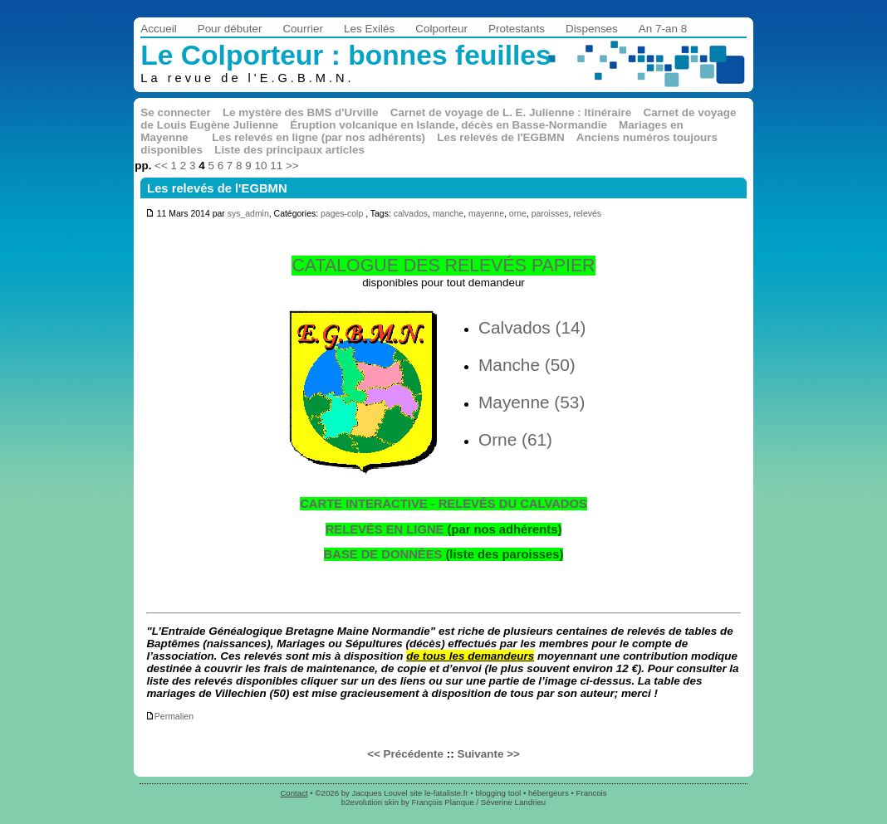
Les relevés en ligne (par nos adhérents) (318, 137)
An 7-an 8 (663, 28)
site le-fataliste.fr (438, 792)
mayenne (486, 213)
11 (276, 165)
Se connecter (175, 112)
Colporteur (441, 28)
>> (292, 165)
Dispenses (592, 28)
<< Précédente (405, 754)
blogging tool (498, 792)
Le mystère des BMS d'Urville (301, 112)
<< (161, 165)
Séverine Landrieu (513, 802)
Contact (293, 792)
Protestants (516, 28)
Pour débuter (230, 28)
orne (518, 213)
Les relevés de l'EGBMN (500, 137)
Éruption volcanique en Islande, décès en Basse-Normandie (448, 125)
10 (261, 165)
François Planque (443, 802)
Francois (591, 792)
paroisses (550, 213)
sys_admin (248, 213)
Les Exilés (369, 28)
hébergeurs (548, 792)
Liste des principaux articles (289, 150)
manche (448, 213)
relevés (587, 213)
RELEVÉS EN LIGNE (385, 529)
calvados (411, 213)
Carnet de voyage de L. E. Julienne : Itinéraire (511, 112)
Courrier (302, 28)
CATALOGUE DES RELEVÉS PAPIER (443, 265)
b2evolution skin (370, 802)
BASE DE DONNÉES (383, 554)
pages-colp (342, 213)
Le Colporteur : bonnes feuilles (345, 55)
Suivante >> (488, 754)
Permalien (169, 716)
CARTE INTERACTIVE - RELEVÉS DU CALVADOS (443, 503)
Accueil (158, 28)
